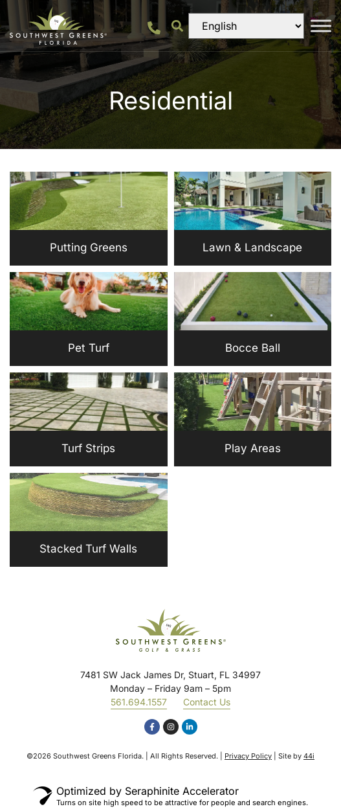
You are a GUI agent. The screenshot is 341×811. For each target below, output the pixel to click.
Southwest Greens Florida (97, 755)
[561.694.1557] (154, 27)
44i (308, 755)
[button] (177, 25)
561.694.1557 (139, 701)
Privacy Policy (248, 755)
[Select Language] (246, 26)
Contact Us (206, 701)
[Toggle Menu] (321, 25)
